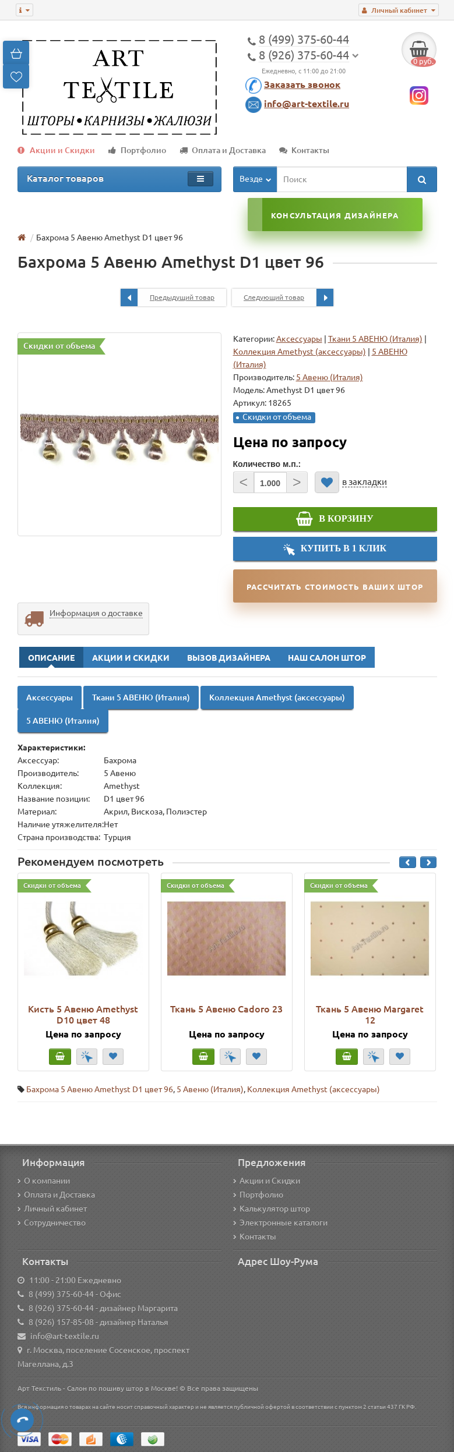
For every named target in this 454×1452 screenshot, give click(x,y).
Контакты (304, 150)
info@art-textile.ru (306, 103)
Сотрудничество (51, 1222)
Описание (51, 658)
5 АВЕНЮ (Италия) (63, 720)
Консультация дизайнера (335, 215)
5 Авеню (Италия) (210, 1089)
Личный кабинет (52, 1208)
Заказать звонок (302, 84)
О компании (43, 1180)
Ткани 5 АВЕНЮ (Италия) (375, 338)
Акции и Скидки (56, 150)
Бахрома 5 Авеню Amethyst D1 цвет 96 (99, 1089)
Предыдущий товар (167, 297)
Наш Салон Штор (327, 658)
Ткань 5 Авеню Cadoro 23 (226, 1009)
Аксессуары (299, 338)
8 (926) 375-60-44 (61, 1308)
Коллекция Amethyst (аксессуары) (299, 351)
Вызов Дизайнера (228, 658)
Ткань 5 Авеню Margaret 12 (370, 1014)
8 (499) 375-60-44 (61, 1294)
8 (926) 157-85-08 (61, 1322)
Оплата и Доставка (223, 150)
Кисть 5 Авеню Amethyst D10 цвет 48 (83, 1014)
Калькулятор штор (271, 1208)
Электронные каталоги (280, 1222)
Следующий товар (288, 297)
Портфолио (137, 150)
